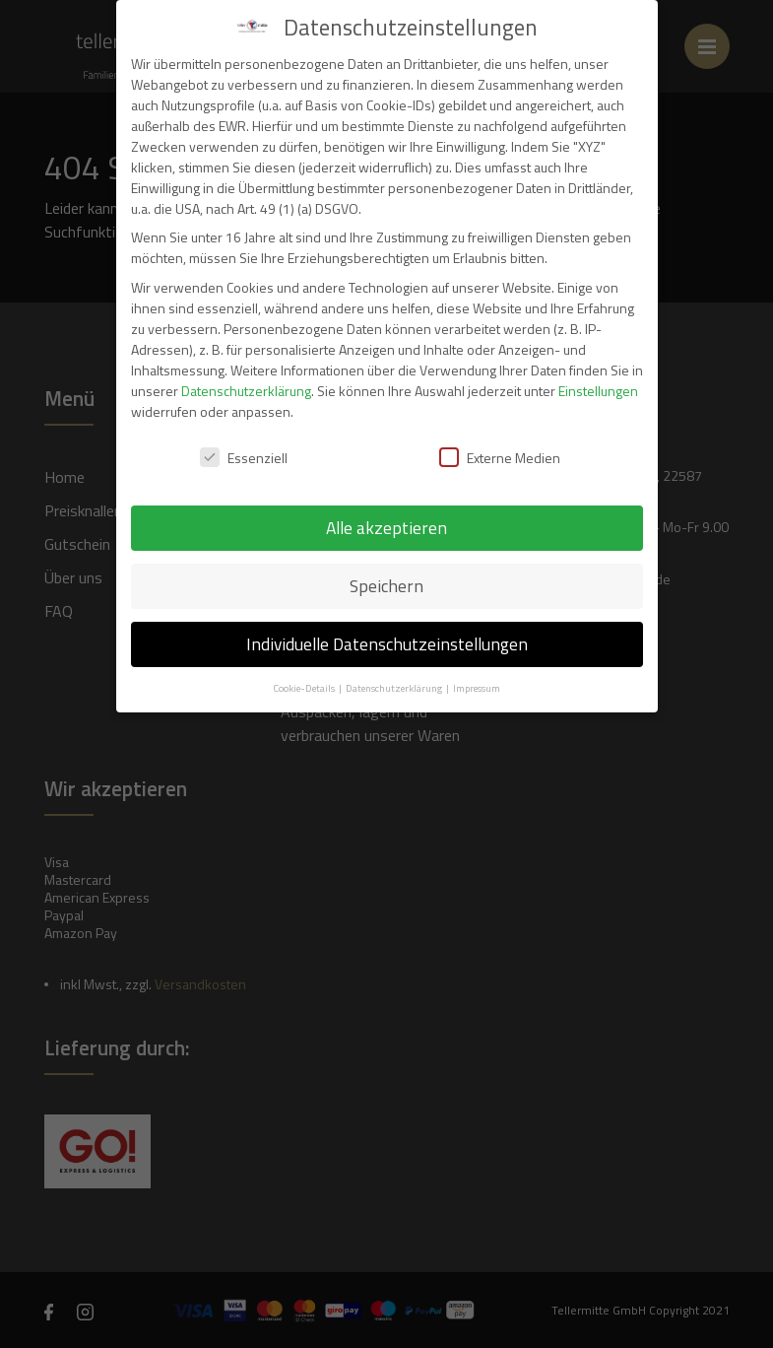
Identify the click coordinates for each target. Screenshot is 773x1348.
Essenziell (244, 457)
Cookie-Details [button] (305, 688)
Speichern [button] (386, 586)
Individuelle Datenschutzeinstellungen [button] (387, 644)
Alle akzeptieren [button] (386, 527)
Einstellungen (598, 390)
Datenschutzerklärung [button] (395, 688)
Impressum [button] (476, 688)
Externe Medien (499, 457)
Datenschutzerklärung (246, 390)
